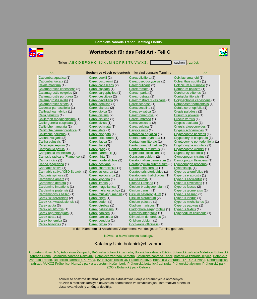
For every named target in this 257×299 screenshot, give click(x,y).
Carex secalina (139, 108)
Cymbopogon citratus (189, 156)
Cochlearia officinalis (143, 224)
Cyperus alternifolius (188, 171)
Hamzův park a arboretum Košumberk (98, 263)
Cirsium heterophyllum (145, 194)
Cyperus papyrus (186, 205)
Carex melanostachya (104, 190)
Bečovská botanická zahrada (112, 252)
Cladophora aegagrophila (147, 209)
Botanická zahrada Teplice (192, 256)
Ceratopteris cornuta (143, 168)
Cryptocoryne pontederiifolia (194, 141)
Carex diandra (99, 108)
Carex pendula (99, 220)
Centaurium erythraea (144, 138)
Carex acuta (47, 205)
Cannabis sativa (50, 168)
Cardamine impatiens (54, 186)
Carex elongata (100, 134)
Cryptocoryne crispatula (191, 138)
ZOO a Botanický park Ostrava (128, 267)
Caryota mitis (138, 130)
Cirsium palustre (140, 202)
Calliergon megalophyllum (57, 119)
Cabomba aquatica (52, 77)
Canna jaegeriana (51, 164)
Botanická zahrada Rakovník (73, 256)
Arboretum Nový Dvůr (44, 252)
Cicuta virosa (138, 179)
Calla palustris (49, 115)
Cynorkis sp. (183, 168)
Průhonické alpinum (186, 263)
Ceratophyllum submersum (148, 164)
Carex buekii (98, 77)
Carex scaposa (139, 104)
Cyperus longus (185, 198)
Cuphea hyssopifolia (188, 153)
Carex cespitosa (100, 96)
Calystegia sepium (52, 145)
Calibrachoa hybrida (53, 111)
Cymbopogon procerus (190, 164)
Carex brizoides (50, 224)
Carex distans (99, 115)
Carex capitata (99, 89)
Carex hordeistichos (103, 160)
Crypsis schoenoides (189, 130)
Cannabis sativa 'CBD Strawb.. (61, 171)
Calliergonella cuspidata (56, 123)
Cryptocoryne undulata (190, 145)
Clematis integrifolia (143, 213)
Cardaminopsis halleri (54, 194)
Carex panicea (99, 213)
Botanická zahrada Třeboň (115, 42)
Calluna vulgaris (50, 138)
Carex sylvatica (140, 111)
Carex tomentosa (141, 115)
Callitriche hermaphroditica (58, 130)
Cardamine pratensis (53, 190)
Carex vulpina (139, 126)
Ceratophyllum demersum (147, 160)
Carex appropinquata (54, 213)
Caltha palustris (50, 141)
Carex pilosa (98, 224)
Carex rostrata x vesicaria (147, 100)
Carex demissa (99, 104)
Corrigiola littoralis (187, 96)
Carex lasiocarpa (101, 171)
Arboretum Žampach (75, 252)
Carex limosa (98, 183)
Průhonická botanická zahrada (149, 263)
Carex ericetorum (101, 138)
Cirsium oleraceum (142, 198)
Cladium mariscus (142, 205)
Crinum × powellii (186, 115)
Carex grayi (97, 149)
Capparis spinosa (51, 175)
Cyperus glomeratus (188, 190)
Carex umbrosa (140, 119)
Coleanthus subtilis (187, 81)
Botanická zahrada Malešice (192, 252)
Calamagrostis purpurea (56, 96)
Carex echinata (100, 126)
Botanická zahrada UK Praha (74, 260)
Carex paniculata (101, 217)
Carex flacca (98, 141)
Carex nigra (97, 198)
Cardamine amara (51, 179)
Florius (156, 42)
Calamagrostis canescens (57, 89)
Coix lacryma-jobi (186, 77)
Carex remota (139, 89)
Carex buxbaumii (101, 81)
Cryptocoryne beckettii (190, 134)
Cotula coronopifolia (188, 108)
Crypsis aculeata (186, 123)
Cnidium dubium (140, 220)
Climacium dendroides (145, 217)
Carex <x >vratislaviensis (56, 202)
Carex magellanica (102, 186)
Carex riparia (138, 92)
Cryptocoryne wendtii (189, 149)
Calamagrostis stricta (54, 104)
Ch (96, 62)
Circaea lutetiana (141, 183)
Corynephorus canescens (192, 100)
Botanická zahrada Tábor (154, 256)
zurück (194, 62)
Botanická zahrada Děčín (153, 252)
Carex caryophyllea (103, 92)
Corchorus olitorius (187, 92)
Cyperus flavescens (188, 183)
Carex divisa (98, 123)
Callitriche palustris (52, 134)
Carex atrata (47, 217)
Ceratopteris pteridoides (146, 171)
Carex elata (97, 130)
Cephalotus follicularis (144, 153)
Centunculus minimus (144, 149)
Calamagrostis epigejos (55, 92)
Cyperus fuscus (185, 186)
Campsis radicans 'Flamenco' (59, 156)
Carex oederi (98, 202)
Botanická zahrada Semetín (115, 256)
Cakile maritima (50, 85)
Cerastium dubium (142, 156)
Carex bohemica (50, 220)
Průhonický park (214, 263)
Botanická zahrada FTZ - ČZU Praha (179, 260)
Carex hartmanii (100, 153)
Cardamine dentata (52, 183)
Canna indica (48, 160)
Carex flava (97, 145)
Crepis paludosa (185, 111)
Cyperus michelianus (189, 202)
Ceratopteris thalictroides (147, 175)
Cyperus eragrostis (187, 175)
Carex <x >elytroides (53, 198)
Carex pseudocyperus (144, 81)
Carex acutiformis (51, 209)
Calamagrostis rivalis (53, 100)
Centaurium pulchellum (145, 145)
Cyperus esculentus (188, 179)
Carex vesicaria (140, 123)
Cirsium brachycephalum (146, 186)
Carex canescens (101, 85)
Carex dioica (98, 111)
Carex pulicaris (139, 85)
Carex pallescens (101, 209)
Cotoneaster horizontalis (191, 104)
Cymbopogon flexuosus (191, 160)
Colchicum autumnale (189, 85)
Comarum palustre (187, 89)
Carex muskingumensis (105, 194)
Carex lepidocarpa (102, 175)
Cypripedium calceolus (190, 213)
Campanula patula (52, 149)
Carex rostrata (139, 96)
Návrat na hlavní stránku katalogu (128, 236)
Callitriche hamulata (53, 126)
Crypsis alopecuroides (190, 126)
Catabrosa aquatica (143, 134)
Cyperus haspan (186, 194)
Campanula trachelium (55, 153)
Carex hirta (97, 156)
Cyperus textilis (185, 209)
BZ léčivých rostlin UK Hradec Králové (124, 260)
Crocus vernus (184, 119)
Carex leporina (99, 179)
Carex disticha (99, 119)
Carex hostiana (100, 164)
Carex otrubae (99, 205)
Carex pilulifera (139, 77)
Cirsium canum (139, 190)
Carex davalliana (101, 100)
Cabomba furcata (51, 81)
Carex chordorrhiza (102, 168)
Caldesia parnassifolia (54, 108)
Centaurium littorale (143, 141)
